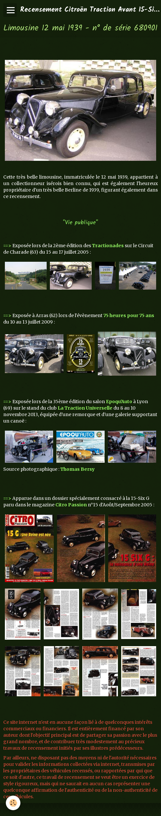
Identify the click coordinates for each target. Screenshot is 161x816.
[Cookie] (13, 803)
